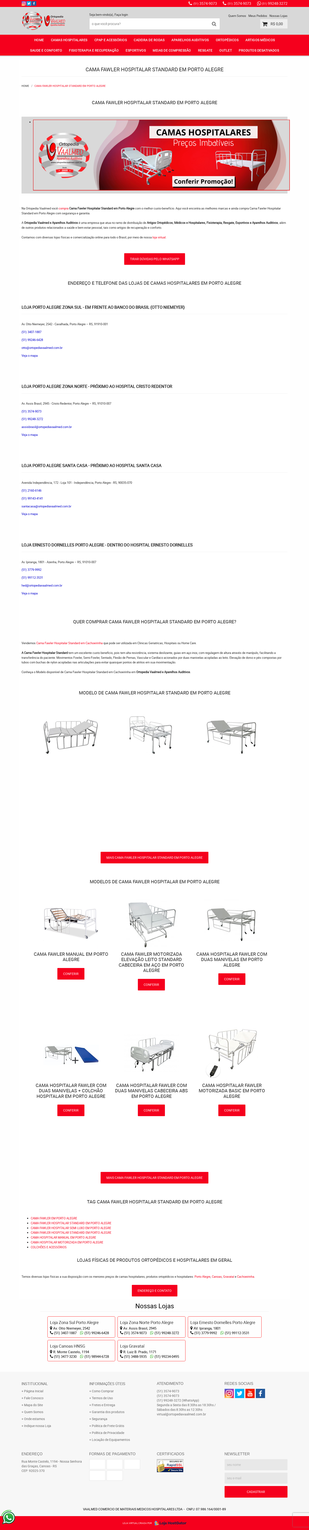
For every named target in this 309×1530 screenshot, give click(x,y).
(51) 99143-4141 (32, 498)
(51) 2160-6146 (31, 490)
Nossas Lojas (278, 16)
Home (39, 40)
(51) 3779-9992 (31, 570)
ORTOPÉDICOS (227, 40)
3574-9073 (205, 3)
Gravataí (228, 1276)
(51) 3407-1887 (31, 332)
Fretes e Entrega (103, 1405)
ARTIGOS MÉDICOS (260, 40)
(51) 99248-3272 (32, 419)
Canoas (217, 1276)
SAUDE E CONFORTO (46, 50)
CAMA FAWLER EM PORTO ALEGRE (54, 1218)
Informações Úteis (107, 1383)
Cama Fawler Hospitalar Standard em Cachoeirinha (69, 643)
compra (63, 208)
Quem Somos (237, 16)
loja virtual (159, 237)
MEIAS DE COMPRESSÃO (172, 50)
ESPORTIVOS (136, 50)
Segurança (99, 1419)
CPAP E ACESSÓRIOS (110, 40)
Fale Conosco (33, 1398)
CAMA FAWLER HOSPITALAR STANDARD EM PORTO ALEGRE (71, 1223)
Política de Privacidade (108, 1432)
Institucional (35, 1383)
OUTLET (225, 50)
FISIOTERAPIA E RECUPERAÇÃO (94, 50)
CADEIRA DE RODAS (149, 40)
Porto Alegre (202, 1276)
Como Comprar (103, 1391)
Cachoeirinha (245, 1276)
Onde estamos (34, 1419)
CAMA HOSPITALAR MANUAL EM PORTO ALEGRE (63, 1237)
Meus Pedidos (257, 16)
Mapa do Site (33, 1405)
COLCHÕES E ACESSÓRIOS (49, 1247)
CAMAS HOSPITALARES (69, 40)
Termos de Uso (102, 1398)
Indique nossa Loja (37, 1426)
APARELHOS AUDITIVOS (190, 40)
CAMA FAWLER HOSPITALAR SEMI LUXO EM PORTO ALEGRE (71, 1228)
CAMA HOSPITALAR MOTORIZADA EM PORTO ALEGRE (67, 1242)
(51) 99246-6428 (32, 340)
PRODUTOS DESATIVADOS (259, 50)
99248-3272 (274, 3)
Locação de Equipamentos (111, 1439)
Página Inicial (33, 1391)
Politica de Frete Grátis (108, 1426)
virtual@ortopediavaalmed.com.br (181, 1414)
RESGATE (205, 50)
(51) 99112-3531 (32, 577)
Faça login (121, 14)
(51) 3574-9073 (31, 411)
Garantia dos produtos (108, 1412)
